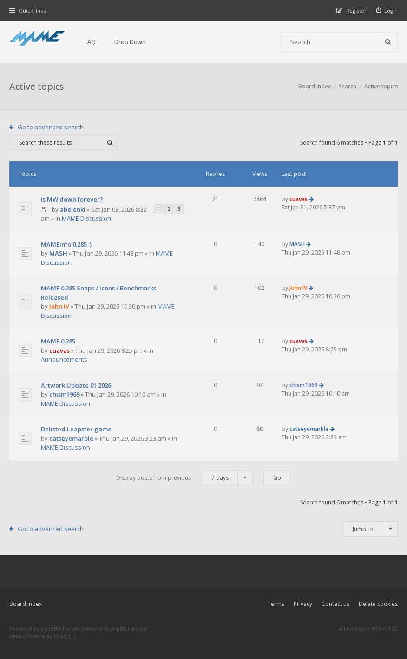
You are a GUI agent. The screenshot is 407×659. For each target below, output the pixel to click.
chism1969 (64, 394)
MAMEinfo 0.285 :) (66, 244)
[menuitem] (387, 10)
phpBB (49, 628)
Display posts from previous (184, 477)
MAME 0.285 (58, 341)
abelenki (72, 209)
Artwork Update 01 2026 (76, 385)
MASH (58, 253)
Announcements (64, 359)
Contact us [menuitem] (335, 604)
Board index (25, 604)
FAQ (90, 42)
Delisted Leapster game (76, 429)
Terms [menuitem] (276, 604)
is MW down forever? (72, 199)
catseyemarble (71, 438)
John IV (59, 306)
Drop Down (130, 42)
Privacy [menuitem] (303, 604)
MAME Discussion (86, 218)
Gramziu (65, 635)
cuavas (298, 199)
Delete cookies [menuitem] (378, 604)
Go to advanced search (51, 127)
